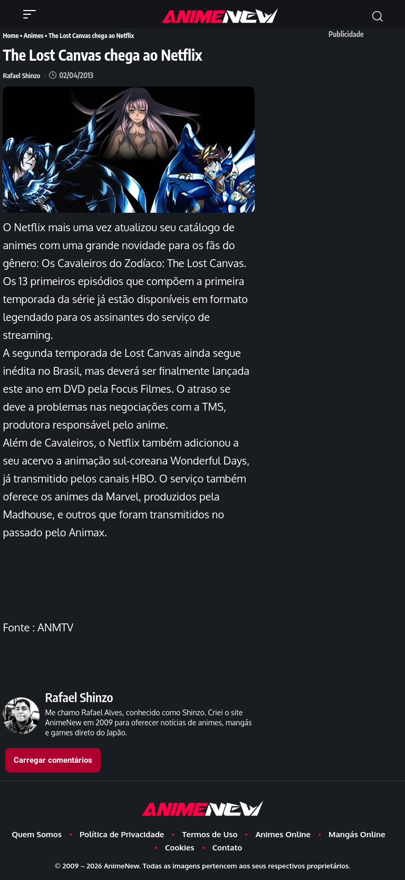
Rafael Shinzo (22, 74)
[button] (32, 14)
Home (10, 35)
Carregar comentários (53, 759)
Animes (33, 35)
